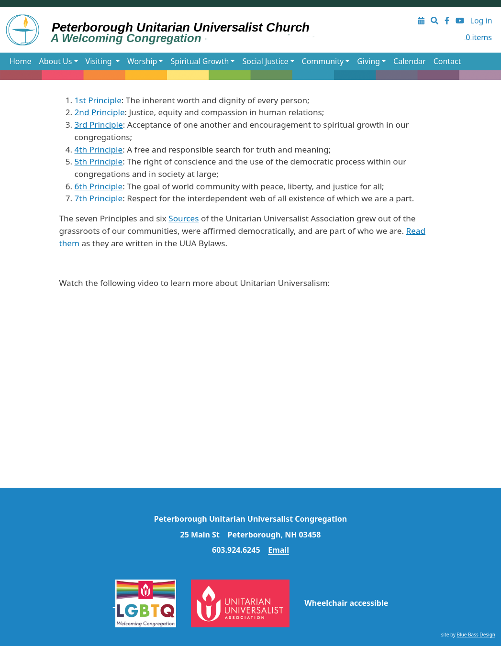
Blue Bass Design (476, 634)
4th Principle (99, 149)
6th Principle (99, 186)
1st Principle (98, 100)
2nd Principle (100, 112)
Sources (183, 218)
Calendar (409, 61)
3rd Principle (99, 124)
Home (21, 61)
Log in (481, 20)
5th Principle (99, 161)
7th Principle (99, 198)
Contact (447, 61)
